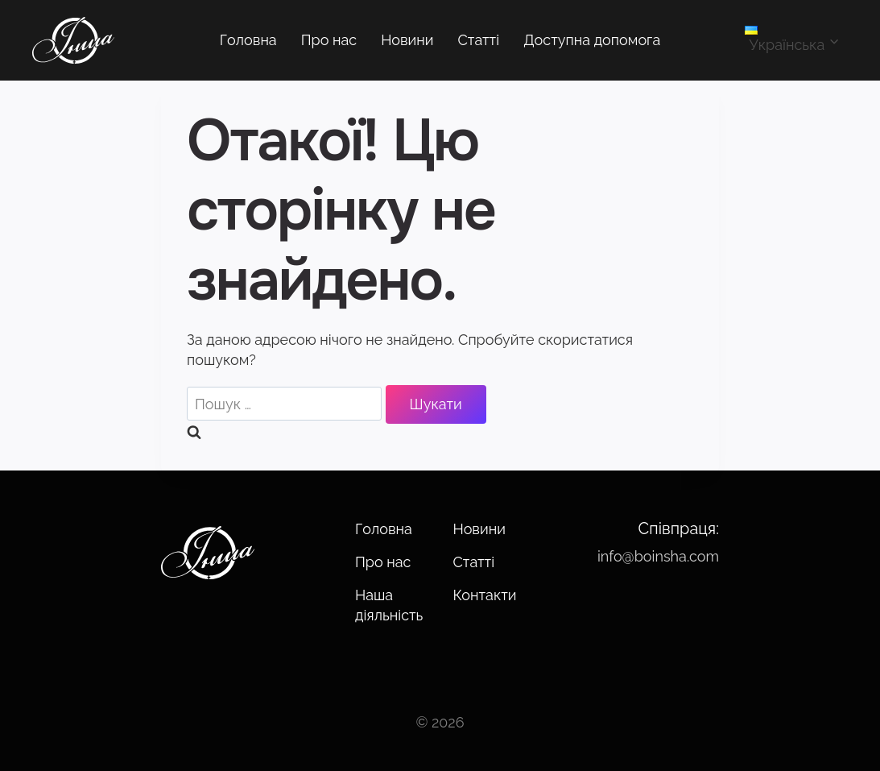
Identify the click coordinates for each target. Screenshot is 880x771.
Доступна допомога (591, 39)
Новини (407, 39)
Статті (479, 39)
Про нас (329, 39)
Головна (248, 39)
